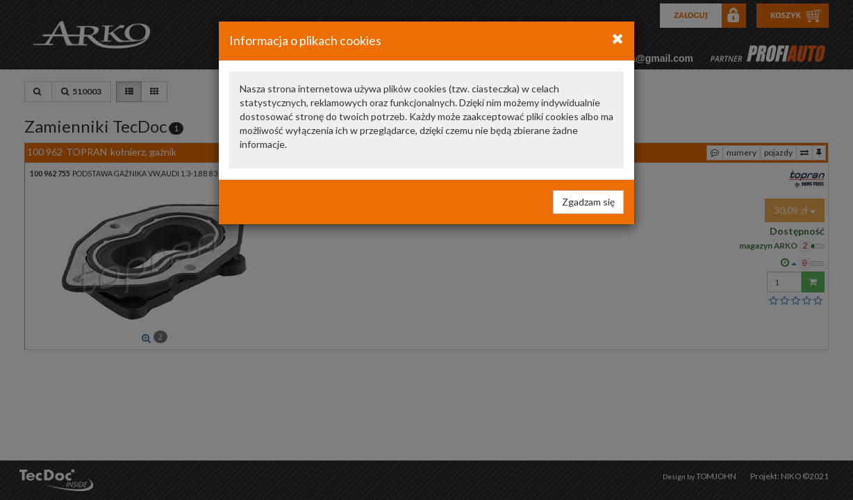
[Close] (618, 38)
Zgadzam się (588, 202)
